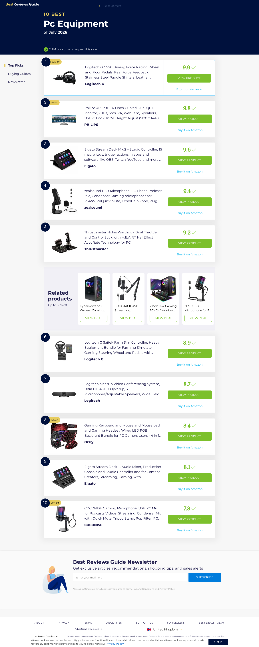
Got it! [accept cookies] (218, 642)
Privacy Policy (115, 643)
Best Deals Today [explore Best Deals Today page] (211, 622)
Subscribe (204, 577)
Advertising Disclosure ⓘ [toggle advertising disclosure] (88, 629)
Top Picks (16, 65)
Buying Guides (19, 74)
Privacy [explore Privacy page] (63, 622)
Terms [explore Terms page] (87, 622)
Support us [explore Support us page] (144, 622)
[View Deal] (94, 299)
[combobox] (129, 6)
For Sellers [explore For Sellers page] (176, 622)
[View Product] (129, 78)
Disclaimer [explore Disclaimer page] (114, 622)
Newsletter (16, 82)
